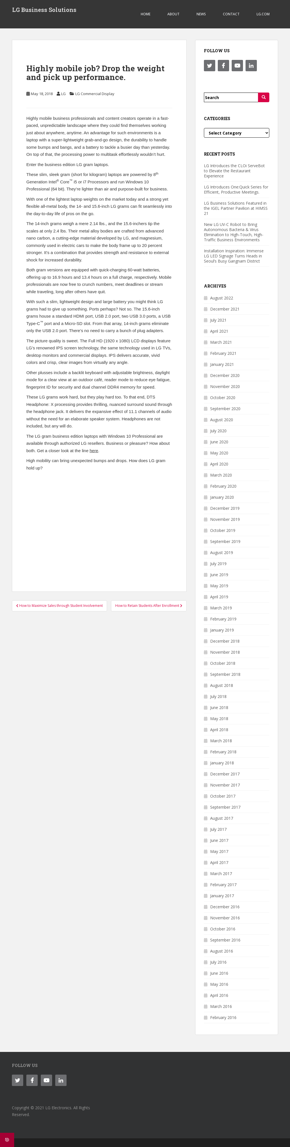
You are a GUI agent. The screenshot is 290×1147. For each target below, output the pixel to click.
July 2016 (218, 962)
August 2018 (221, 685)
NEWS (201, 14)
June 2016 (219, 973)
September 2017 (225, 807)
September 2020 (225, 408)
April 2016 (219, 995)
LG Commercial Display (94, 93)
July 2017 (218, 829)
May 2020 (219, 453)
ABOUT (173, 14)
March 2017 (221, 873)
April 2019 (219, 596)
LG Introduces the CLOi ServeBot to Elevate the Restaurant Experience (234, 171)
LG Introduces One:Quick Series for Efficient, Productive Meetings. (236, 189)
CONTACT (231, 14)
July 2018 (218, 696)
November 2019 (225, 519)
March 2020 (221, 475)
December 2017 (225, 774)
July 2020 (218, 430)
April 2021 (219, 331)
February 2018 (223, 751)
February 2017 (223, 884)
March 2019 (221, 608)
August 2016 (221, 951)
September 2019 (225, 541)
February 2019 (223, 619)
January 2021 (222, 364)
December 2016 (225, 906)
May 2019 (219, 585)
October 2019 (222, 530)
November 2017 (225, 785)
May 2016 (219, 984)
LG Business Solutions (44, 10)
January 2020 (222, 497)
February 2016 (223, 1017)
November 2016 (225, 917)
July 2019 (218, 563)
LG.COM (263, 14)
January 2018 (222, 763)
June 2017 (219, 840)
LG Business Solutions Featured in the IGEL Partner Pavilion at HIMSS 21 (236, 208)
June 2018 (219, 707)
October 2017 (222, 796)
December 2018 (225, 641)
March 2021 (221, 342)
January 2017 (222, 895)
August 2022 (221, 298)
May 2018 (219, 718)
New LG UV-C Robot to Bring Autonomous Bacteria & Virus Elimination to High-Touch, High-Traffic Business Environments (233, 232)
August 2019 (221, 552)
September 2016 (225, 940)
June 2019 (219, 574)
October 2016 (222, 929)
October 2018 (222, 663)
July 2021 (218, 320)
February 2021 (223, 353)
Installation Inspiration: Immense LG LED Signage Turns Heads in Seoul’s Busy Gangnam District (234, 256)
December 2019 (225, 508)
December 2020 (225, 375)
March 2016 (221, 1006)
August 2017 (221, 818)
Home (145, 14)
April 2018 (219, 729)
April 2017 (219, 862)
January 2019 (222, 630)
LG (63, 93)
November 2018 (225, 652)
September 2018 (225, 674)
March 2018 (221, 740)
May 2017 (219, 851)
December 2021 (225, 309)
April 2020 (219, 464)
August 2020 (221, 419)
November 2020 (225, 386)
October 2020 (222, 397)
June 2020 (219, 441)
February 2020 (223, 486)
